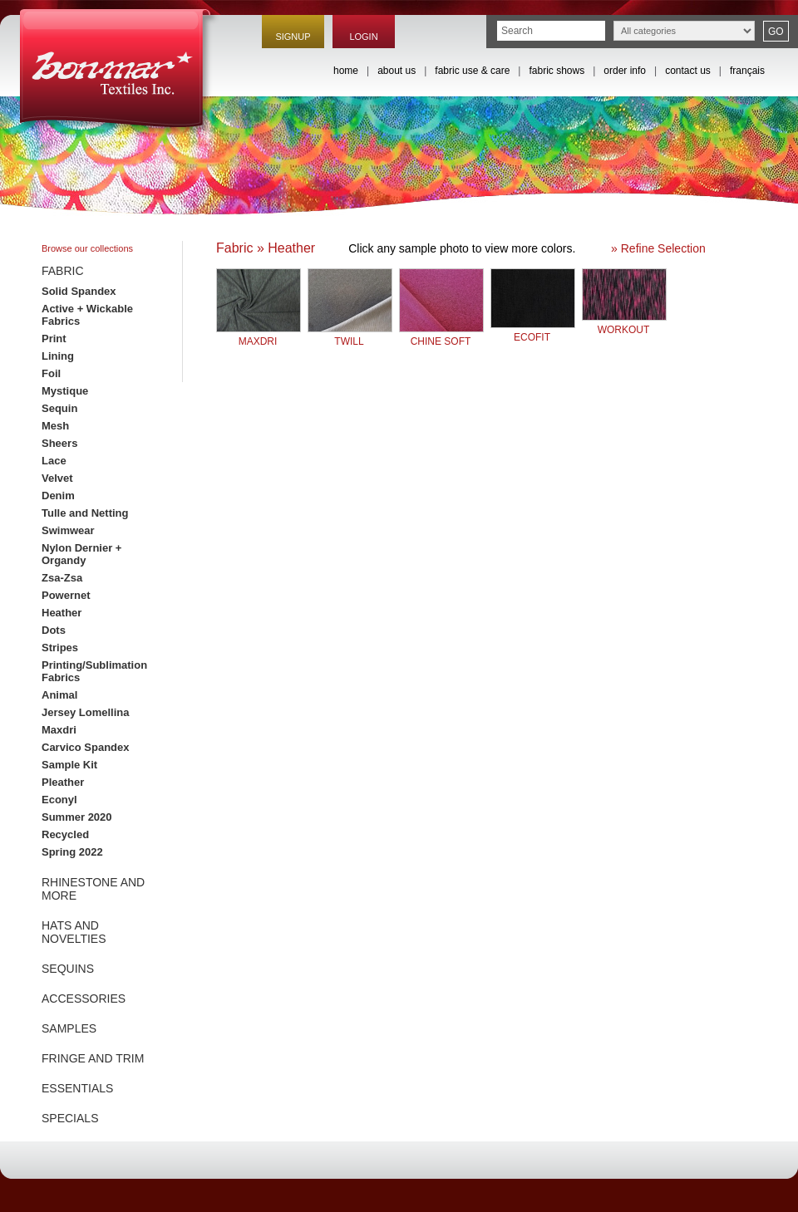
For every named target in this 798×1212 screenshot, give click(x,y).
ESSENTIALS (77, 1088)
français (747, 70)
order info (624, 70)
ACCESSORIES (84, 998)
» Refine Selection (658, 248)
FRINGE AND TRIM (93, 1058)
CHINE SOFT (441, 335)
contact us (688, 70)
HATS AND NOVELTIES (74, 932)
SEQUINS (68, 968)
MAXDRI (258, 335)
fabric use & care (472, 70)
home (345, 70)
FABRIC (63, 270)
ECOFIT (532, 331)
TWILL (350, 335)
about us (396, 70)
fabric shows (556, 70)
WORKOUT (624, 324)
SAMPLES (69, 1028)
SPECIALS (70, 1118)
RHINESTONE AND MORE (93, 889)
